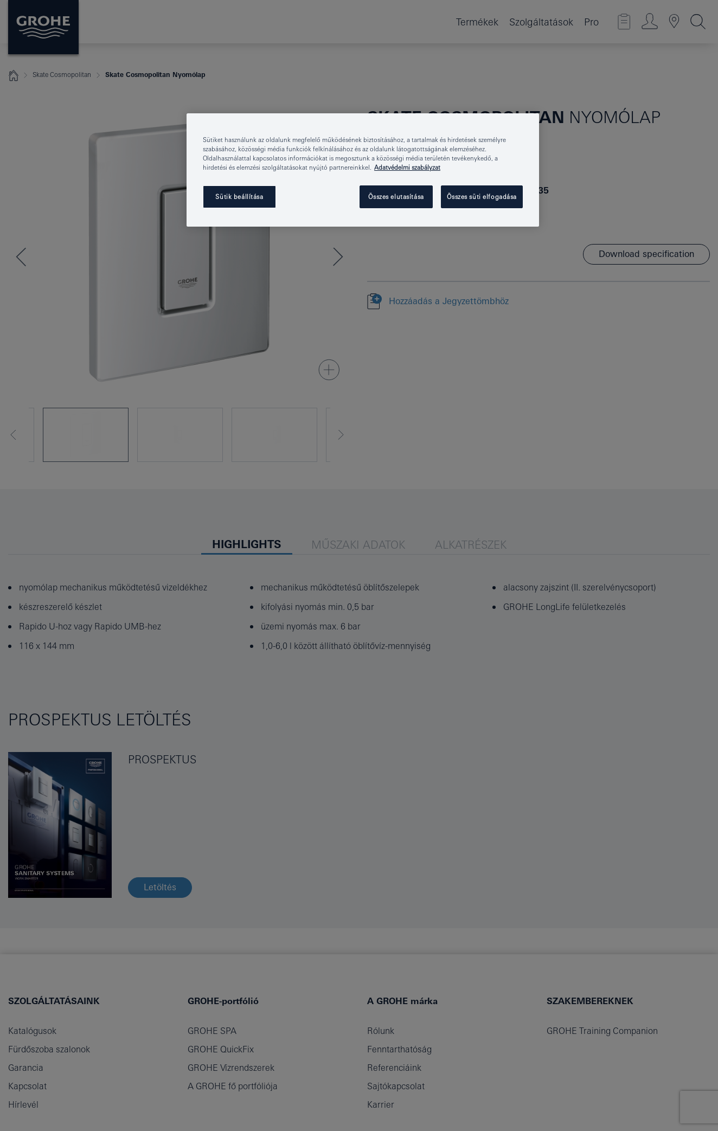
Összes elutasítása (396, 196)
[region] (363, 170)
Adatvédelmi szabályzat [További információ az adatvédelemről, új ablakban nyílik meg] (407, 167)
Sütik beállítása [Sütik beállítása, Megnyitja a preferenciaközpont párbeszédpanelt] (239, 196)
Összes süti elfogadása (482, 196)
